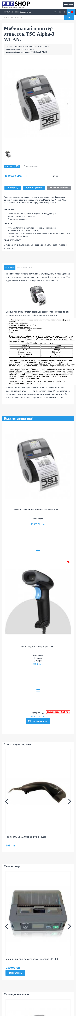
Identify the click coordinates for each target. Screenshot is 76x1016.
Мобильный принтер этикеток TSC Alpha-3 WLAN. (38, 510)
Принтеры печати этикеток (36, 47)
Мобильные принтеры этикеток (19, 49)
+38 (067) (6, 12)
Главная (9, 47)
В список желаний (59, 188)
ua (55, 12)
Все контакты (25, 12)
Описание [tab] (9, 267)
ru (60, 12)
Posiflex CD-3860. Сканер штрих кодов (25, 836)
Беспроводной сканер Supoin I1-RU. (38, 646)
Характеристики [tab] (24, 267)
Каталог (18, 47)
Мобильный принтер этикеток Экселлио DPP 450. (32, 959)
